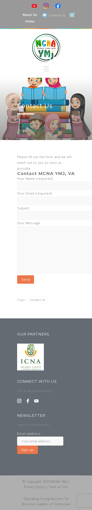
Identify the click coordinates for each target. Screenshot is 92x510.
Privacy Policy (35, 487)
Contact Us (57, 15)
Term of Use (58, 487)
